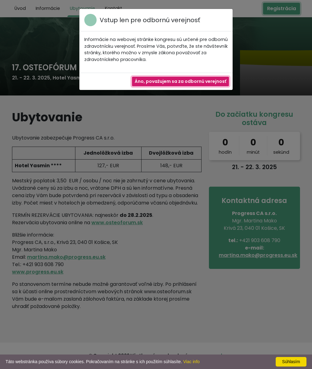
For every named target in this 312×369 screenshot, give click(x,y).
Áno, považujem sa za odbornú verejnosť (180, 81)
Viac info (191, 361)
